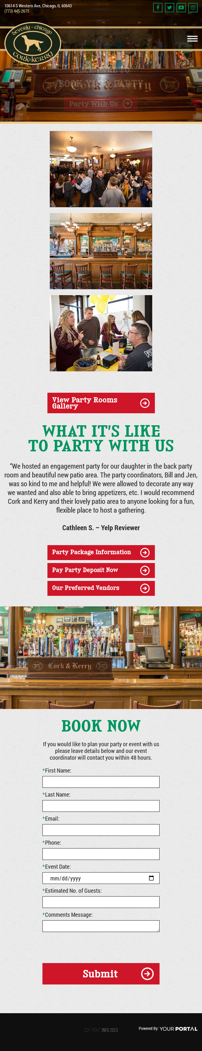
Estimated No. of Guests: (72, 890)
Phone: (51, 842)
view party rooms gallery (84, 403)
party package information (91, 552)
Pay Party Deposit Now (85, 570)
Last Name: (56, 794)
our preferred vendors (85, 588)
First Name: (56, 770)
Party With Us (93, 103)
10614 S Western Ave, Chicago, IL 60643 (38, 5)
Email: (50, 818)
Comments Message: (67, 914)
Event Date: (56, 866)
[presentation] (86, 946)
